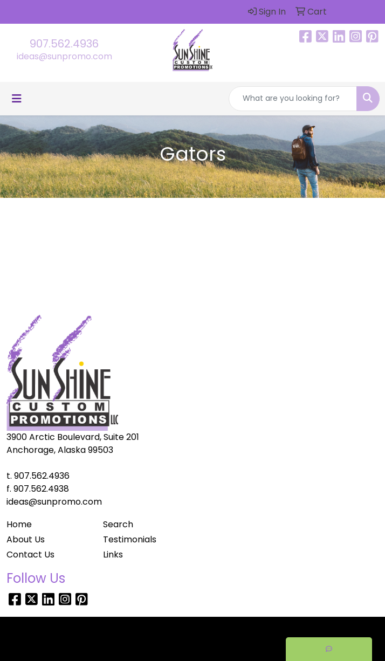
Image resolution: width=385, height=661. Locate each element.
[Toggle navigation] (16, 98)
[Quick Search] (293, 98)
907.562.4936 (64, 43)
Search (118, 524)
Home (19, 524)
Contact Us (30, 554)
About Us (25, 539)
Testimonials (129, 539)
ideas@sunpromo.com (64, 56)
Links (113, 554)
